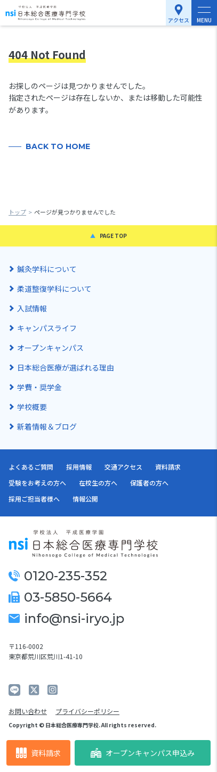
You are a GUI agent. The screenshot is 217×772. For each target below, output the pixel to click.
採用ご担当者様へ (34, 498)
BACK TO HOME (58, 146)
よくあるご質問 (31, 466)
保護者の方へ (149, 482)
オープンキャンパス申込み (143, 753)
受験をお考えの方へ (37, 482)
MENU (204, 20)
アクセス (178, 20)
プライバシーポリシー (87, 711)
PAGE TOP (113, 236)
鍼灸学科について (47, 269)
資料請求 (38, 753)
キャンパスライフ (47, 328)
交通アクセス (123, 466)
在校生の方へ (98, 482)
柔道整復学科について (54, 288)
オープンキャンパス (50, 347)
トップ (17, 212)
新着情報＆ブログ (47, 426)
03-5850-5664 (60, 597)
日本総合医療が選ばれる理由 (65, 367)
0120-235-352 (58, 576)
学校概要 (32, 406)
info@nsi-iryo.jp (66, 618)
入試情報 (32, 308)
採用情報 (79, 466)
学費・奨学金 (39, 387)
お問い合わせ (28, 711)
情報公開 (85, 498)
